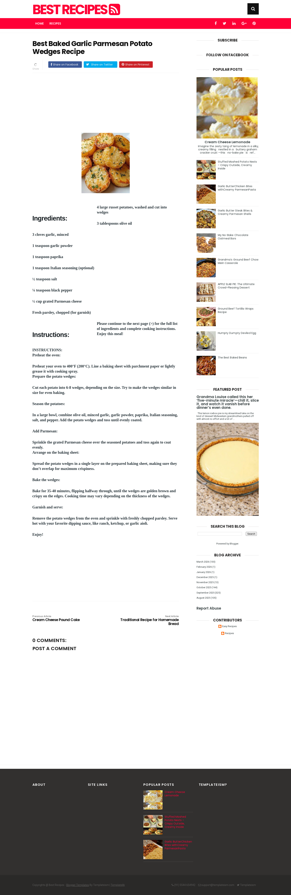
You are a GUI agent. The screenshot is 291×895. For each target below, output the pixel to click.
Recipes (55, 23)
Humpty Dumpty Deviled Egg (237, 333)
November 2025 (205, 582)
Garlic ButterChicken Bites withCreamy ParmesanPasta (237, 187)
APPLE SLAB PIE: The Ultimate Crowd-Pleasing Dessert (236, 285)
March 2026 (203, 561)
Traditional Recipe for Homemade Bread (149, 620)
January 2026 (204, 572)
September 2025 (205, 592)
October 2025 (204, 587)
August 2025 (203, 597)
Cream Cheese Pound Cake (61, 618)
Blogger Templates (77, 885)
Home (39, 23)
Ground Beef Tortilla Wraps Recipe (236, 310)
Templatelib (118, 885)
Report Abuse (209, 608)
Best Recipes (75, 10)
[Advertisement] (109, 102)
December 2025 (205, 577)
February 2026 (204, 566)
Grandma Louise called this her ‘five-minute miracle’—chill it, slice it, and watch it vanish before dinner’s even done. (228, 402)
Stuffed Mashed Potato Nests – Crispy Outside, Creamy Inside (237, 165)
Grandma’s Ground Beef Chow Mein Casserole (238, 261)
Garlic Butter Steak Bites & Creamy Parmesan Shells (235, 212)
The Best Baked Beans (232, 357)
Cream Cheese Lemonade (227, 142)
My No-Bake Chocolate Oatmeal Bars (233, 236)
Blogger (234, 543)
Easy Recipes (229, 626)
